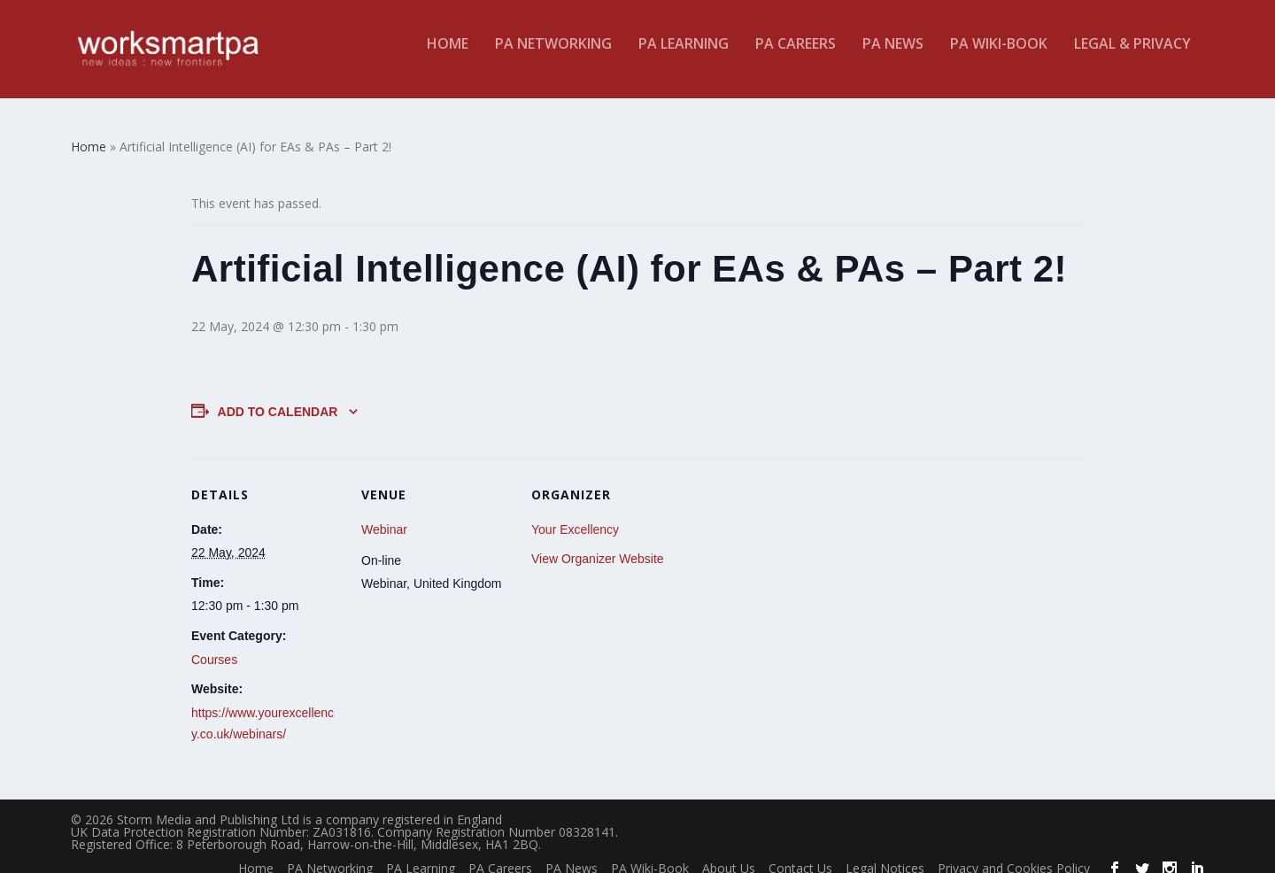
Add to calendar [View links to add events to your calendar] (278, 398)
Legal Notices (885, 854)
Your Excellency (575, 516)
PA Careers (795, 56)
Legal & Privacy (1132, 56)
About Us (728, 854)
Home (447, 56)
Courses (214, 646)
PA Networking (553, 56)
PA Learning (683, 56)
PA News (892, 56)
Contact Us (800, 854)
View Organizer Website (597, 545)
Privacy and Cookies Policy (1014, 854)
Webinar (384, 516)
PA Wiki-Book (998, 56)
